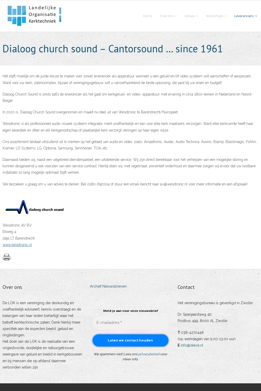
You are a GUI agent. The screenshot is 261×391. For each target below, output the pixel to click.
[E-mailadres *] (130, 322)
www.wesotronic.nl (17, 245)
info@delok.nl (192, 345)
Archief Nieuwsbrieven (108, 286)
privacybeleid (148, 354)
